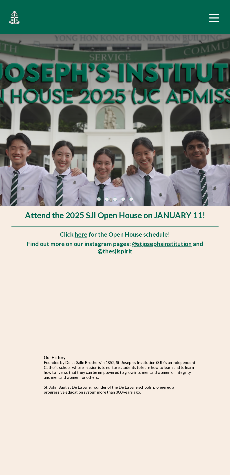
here (81, 234)
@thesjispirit (115, 251)
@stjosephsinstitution (162, 243)
